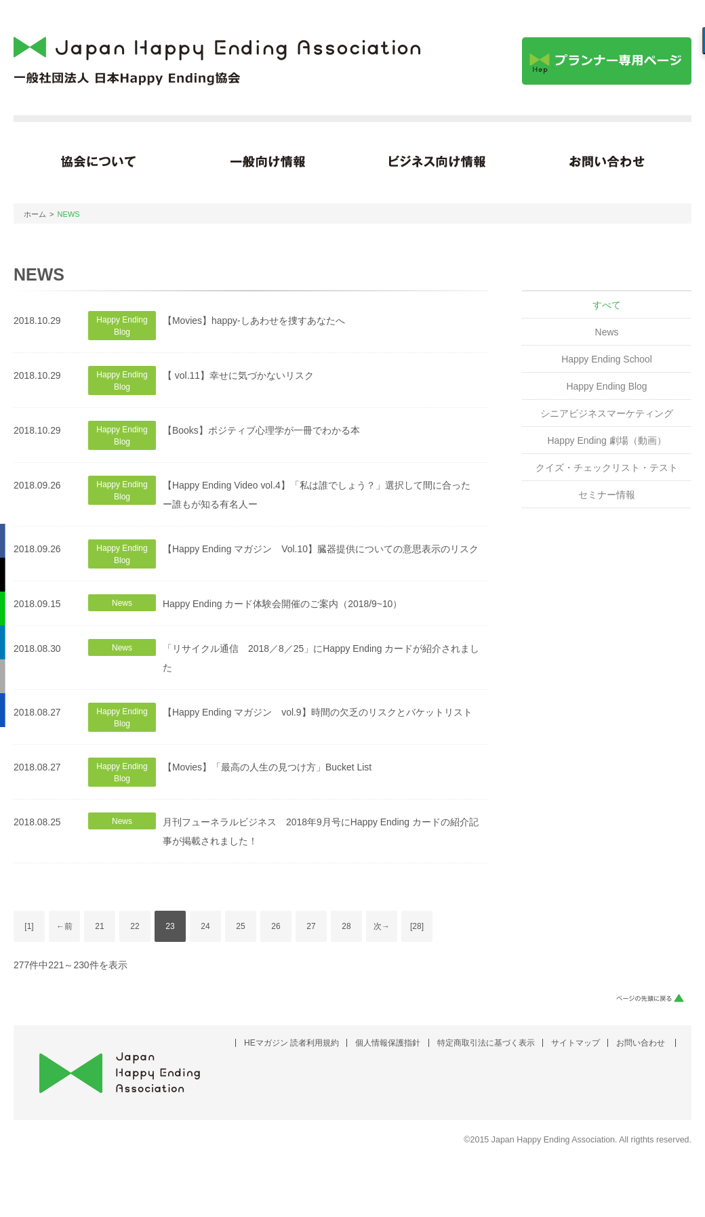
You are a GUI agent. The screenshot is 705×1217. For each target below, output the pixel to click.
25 (240, 926)
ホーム (35, 214)
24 (205, 926)
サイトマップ (575, 1043)
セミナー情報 (606, 494)
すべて (606, 305)
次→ (382, 926)
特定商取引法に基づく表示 (486, 1043)
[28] (417, 926)
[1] (28, 926)
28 (346, 926)
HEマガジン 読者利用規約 (291, 1043)
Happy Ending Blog (606, 386)
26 (275, 926)
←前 (64, 926)
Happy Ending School (606, 359)
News (607, 332)
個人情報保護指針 (387, 1043)
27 (310, 926)
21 (99, 926)
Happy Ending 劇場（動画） (606, 440)
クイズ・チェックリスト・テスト (607, 467)
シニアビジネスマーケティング (606, 413)
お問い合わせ (640, 1043)
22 (134, 926)
